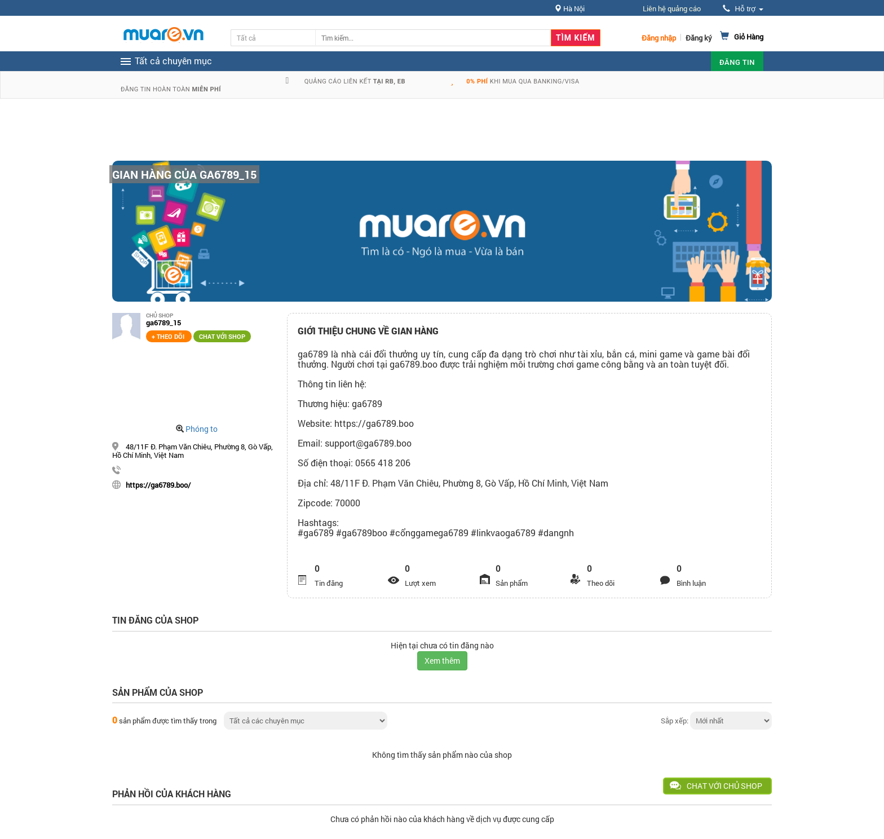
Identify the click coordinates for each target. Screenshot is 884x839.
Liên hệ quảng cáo (672, 8)
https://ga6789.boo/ (158, 485)
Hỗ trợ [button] (743, 9)
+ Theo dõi (169, 336)
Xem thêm (442, 660)
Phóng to (201, 428)
